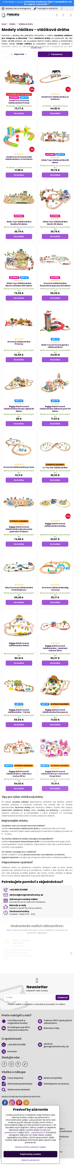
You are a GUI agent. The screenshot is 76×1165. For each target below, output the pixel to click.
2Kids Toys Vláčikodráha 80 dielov (55, 161)
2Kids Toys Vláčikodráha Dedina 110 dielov (18, 222)
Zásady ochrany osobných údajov (30, 1147)
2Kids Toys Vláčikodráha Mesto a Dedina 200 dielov (19, 284)
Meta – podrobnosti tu (35, 1132)
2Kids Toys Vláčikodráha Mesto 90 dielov (55, 222)
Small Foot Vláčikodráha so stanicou (55, 98)
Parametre (55, 54)
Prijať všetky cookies (30, 1154)
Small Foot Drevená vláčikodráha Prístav (19, 101)
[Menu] (71, 15)
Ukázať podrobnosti (30, 1160)
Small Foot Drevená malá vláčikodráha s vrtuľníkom (18, 158)
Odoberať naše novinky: (37, 990)
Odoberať (62, 997)
